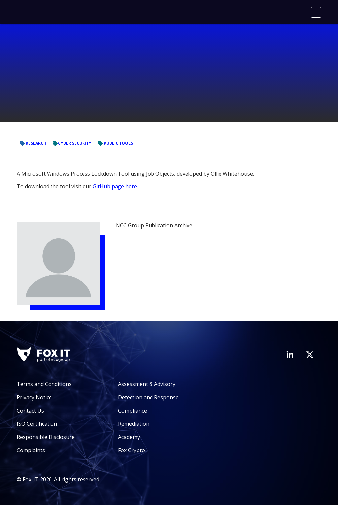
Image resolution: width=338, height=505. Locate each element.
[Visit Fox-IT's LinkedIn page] (289, 354)
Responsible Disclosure (46, 437)
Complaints (31, 450)
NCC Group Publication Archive (154, 225)
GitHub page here (115, 186)
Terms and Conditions (44, 384)
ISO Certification (37, 423)
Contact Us (30, 410)
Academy (129, 437)
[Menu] (316, 12)
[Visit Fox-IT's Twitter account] (309, 354)
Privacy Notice (34, 397)
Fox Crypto (131, 450)
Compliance (132, 410)
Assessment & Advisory (146, 384)
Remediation (133, 423)
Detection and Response (148, 397)
